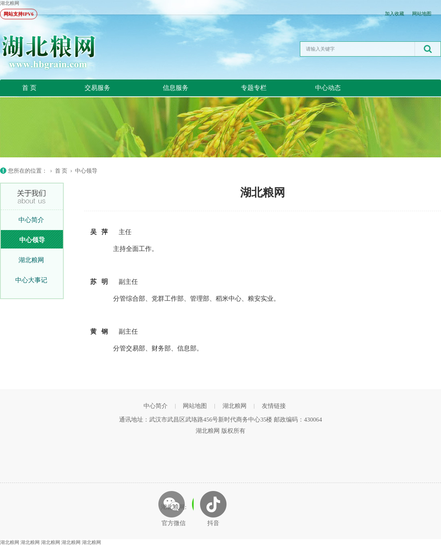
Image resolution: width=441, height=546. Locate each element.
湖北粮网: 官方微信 (173, 515)
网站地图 (421, 13)
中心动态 (328, 87)
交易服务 (97, 87)
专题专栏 (254, 87)
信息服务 (175, 87)
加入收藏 (394, 13)
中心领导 (86, 171)
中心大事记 (31, 280)
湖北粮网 (9, 3)
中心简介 (31, 219)
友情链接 (274, 406)
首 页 (29, 87)
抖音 (213, 523)
